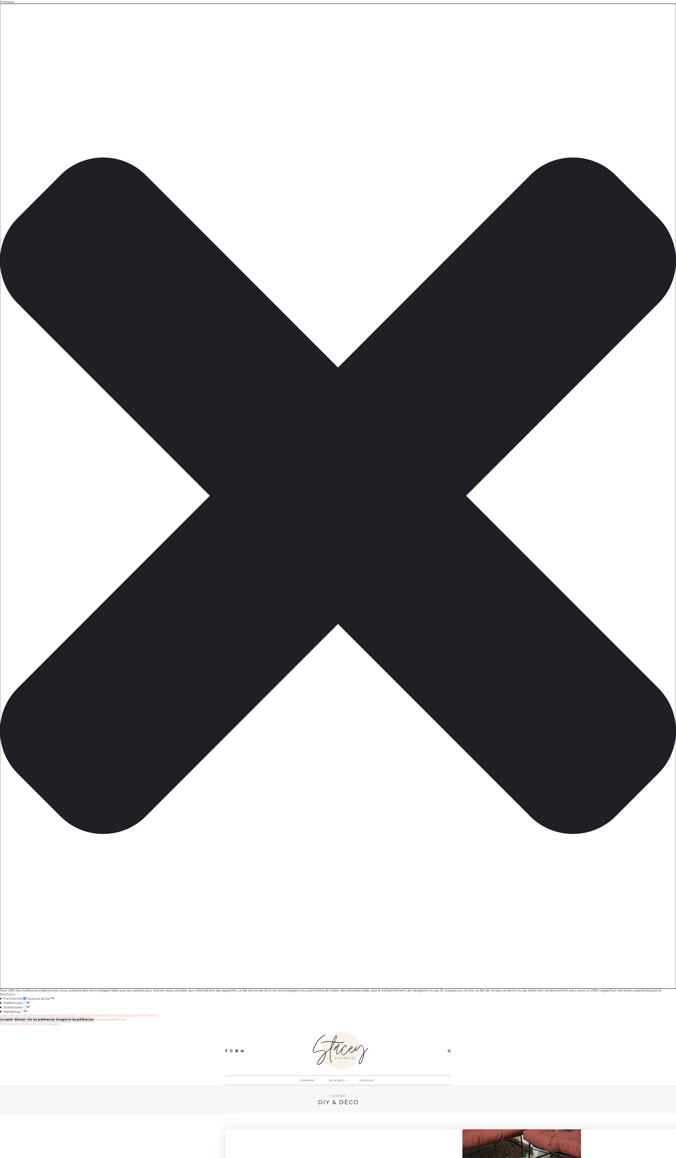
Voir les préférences (41, 1019)
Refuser (20, 1019)
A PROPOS (307, 1080)
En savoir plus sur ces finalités (133, 1015)
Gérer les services (41, 1015)
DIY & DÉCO (337, 1080)
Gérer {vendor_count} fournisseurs (83, 1015)
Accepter (6, 1019)
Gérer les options (13, 1015)
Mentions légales (46, 1024)
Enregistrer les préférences (75, 1019)
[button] (338, 496)
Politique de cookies (16, 1024)
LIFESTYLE (366, 1080)
